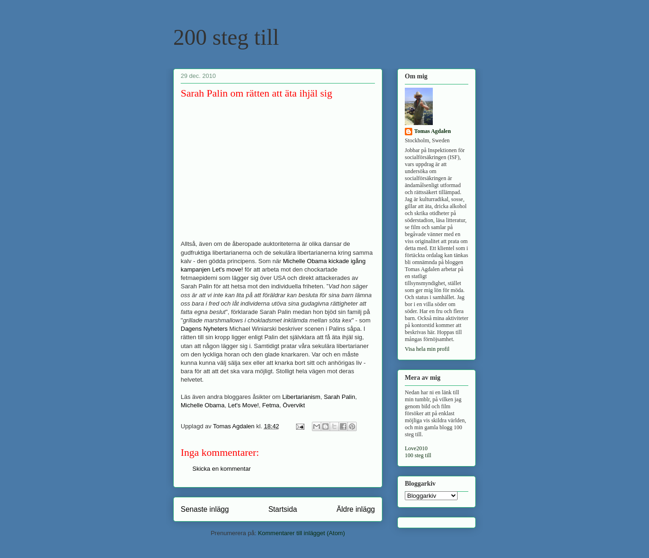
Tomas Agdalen (432, 131)
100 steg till (418, 455)
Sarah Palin (339, 396)
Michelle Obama (203, 405)
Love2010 (416, 448)
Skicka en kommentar (221, 468)
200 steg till (226, 37)
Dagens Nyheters (204, 328)
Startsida (282, 509)
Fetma (270, 405)
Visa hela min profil (427, 349)
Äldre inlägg (356, 509)
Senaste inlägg (205, 509)
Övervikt (294, 405)
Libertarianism (301, 396)
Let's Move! (243, 405)
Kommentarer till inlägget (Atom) (301, 533)
